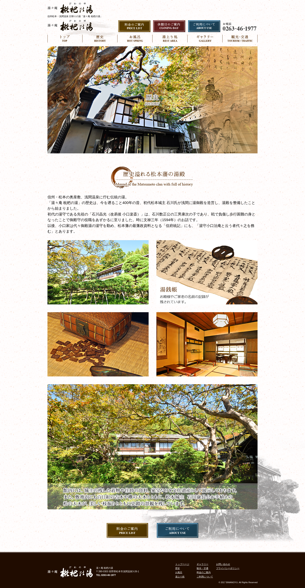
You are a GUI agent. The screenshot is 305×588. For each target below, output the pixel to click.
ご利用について (205, 576)
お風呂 (178, 572)
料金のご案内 (204, 572)
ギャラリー (202, 564)
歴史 (177, 568)
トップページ (182, 564)
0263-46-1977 (108, 575)
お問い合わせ (223, 564)
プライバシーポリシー (227, 568)
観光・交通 (202, 568)
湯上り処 (180, 576)
